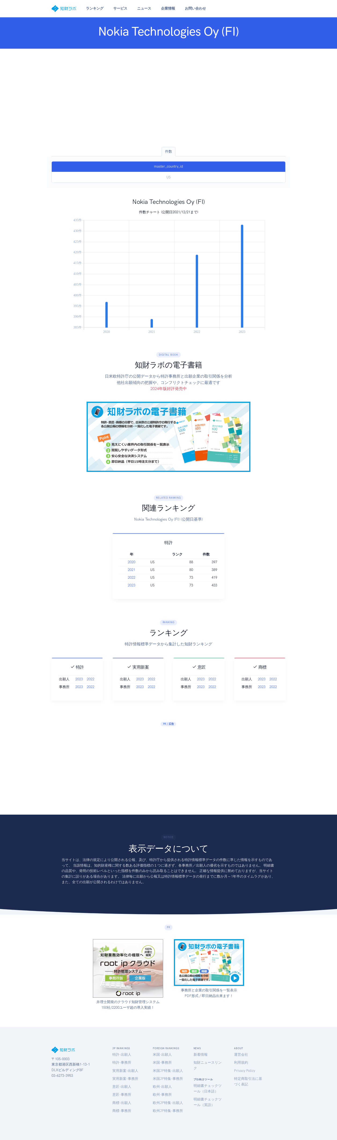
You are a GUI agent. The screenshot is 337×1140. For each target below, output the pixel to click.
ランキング (94, 8)
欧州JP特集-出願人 (168, 1103)
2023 (131, 596)
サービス (120, 8)
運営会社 (241, 1054)
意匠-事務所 (121, 1094)
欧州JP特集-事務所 (168, 1111)
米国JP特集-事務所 (168, 1079)
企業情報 (168, 8)
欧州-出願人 (162, 1087)
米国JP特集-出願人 (168, 1071)
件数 (168, 151)
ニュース (144, 8)
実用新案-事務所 (125, 1079)
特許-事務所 (121, 1062)
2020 (131, 572)
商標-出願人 (121, 1103)
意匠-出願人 (121, 1087)
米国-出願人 (162, 1054)
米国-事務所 (162, 1062)
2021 (131, 580)
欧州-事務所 (162, 1094)
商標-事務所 (121, 1111)
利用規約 (241, 1062)
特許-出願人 (121, 1054)
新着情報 (201, 1054)
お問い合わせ (195, 8)
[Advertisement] (168, 98)
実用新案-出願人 (125, 1071)
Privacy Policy (244, 1071)
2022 (131, 588)
